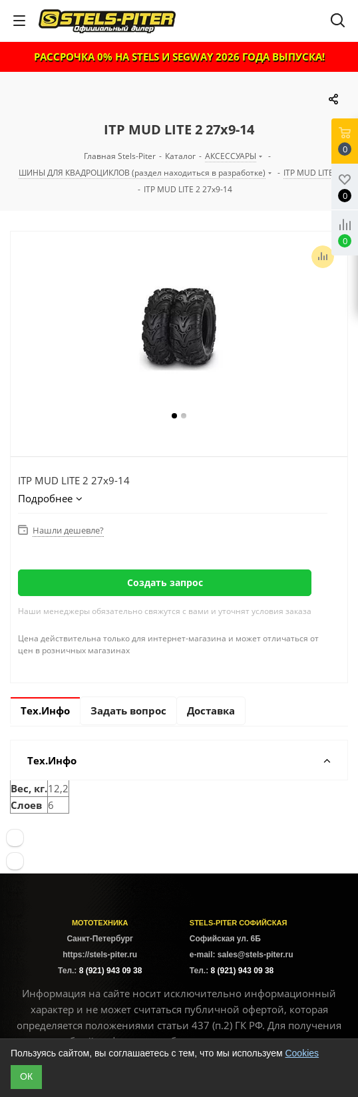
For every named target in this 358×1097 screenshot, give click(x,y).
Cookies (302, 1053)
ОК (26, 1076)
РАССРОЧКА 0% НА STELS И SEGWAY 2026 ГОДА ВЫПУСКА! (179, 56)
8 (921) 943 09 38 (110, 970)
